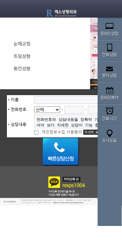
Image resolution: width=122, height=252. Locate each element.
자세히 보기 (93, 132)
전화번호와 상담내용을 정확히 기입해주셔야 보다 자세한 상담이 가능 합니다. (72, 121)
